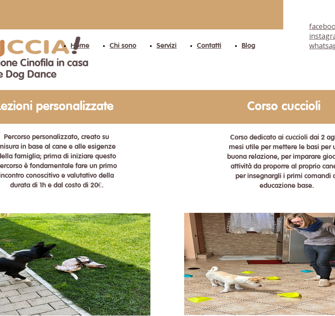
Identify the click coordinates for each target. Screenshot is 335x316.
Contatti (209, 46)
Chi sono (123, 46)
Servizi (167, 46)
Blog (248, 46)
